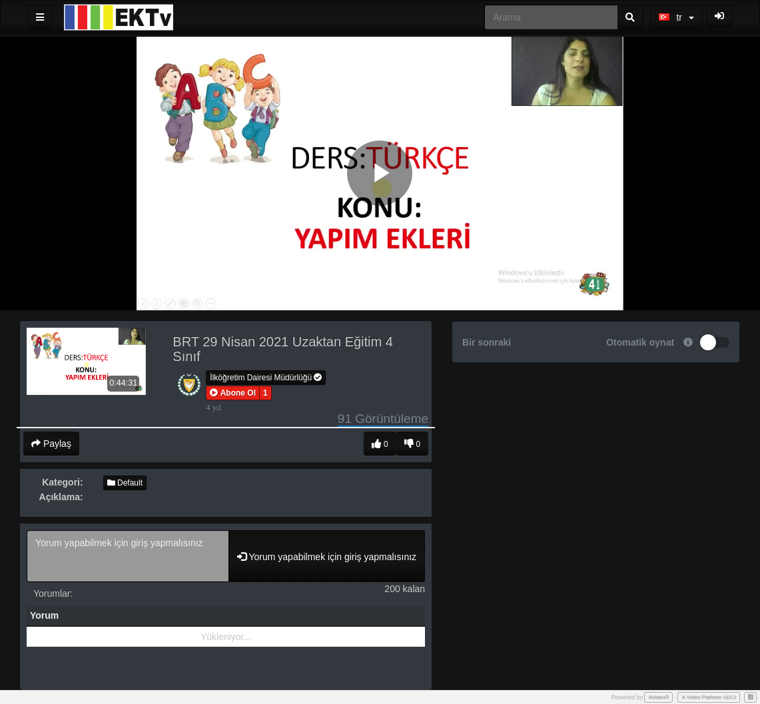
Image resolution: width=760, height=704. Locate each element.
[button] (233, 393)
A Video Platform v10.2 (708, 697)
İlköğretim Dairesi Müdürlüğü (266, 377)
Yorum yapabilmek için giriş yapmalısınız (128, 556)
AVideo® (658, 697)
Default (125, 483)
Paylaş (51, 443)
